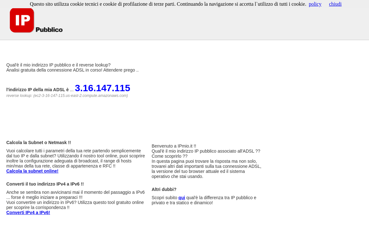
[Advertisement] (117, 44)
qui (181, 197)
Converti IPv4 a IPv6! (28, 212)
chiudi (335, 4)
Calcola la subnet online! (32, 171)
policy (315, 4)
